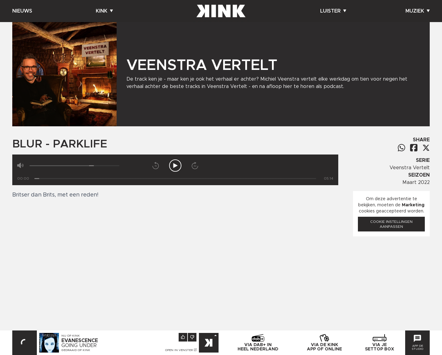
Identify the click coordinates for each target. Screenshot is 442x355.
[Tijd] (175, 178)
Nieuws (22, 11)
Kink (104, 11)
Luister (333, 11)
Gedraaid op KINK (75, 350)
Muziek (417, 11)
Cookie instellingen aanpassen (391, 224)
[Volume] (74, 165)
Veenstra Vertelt (410, 167)
